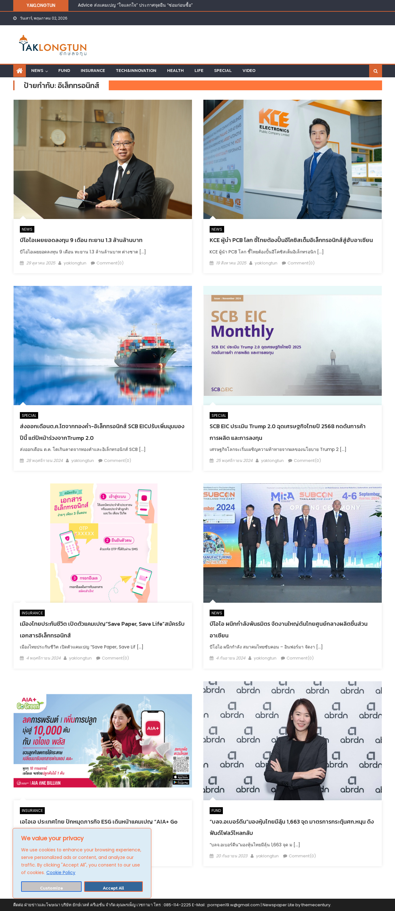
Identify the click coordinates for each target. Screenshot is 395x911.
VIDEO (248, 70)
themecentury (315, 905)
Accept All (113, 888)
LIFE (199, 70)
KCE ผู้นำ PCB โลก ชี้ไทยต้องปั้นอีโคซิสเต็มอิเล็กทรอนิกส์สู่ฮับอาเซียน (291, 240)
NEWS (37, 70)
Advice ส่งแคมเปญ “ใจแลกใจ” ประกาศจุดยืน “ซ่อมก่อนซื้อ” (135, 5)
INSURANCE (93, 70)
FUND (64, 70)
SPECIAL (223, 70)
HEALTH (175, 70)
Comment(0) (110, 263)
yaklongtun (75, 263)
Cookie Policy (60, 872)
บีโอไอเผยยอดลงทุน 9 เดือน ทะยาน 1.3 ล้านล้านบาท (82, 240)
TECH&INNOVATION (136, 70)
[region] (82, 863)
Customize (51, 888)
